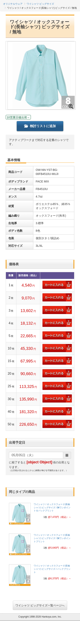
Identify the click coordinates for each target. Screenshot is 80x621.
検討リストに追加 (40, 126)
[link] (40, 515)
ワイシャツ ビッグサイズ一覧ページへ (40, 605)
